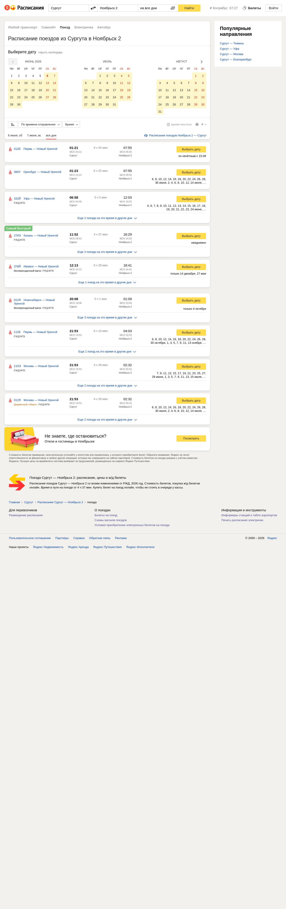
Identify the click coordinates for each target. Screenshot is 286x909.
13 (47, 83)
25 (33, 97)
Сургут (73, 156)
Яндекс (272, 539)
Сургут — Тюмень (232, 43)
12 (40, 83)
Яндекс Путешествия (107, 548)
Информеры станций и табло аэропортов (249, 516)
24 (25, 97)
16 (18, 90)
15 (11, 90)
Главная (14, 503)
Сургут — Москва (231, 54)
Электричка (83, 27)
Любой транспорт (23, 27)
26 (40, 97)
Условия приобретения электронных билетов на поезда (132, 526)
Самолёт (49, 27)
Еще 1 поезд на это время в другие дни (107, 283)
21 (54, 90)
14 (54, 83)
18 (33, 90)
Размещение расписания (26, 516)
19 (40, 90)
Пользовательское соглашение (30, 539)
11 (33, 83)
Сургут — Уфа (229, 48)
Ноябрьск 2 (125, 156)
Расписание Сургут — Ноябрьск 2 (60, 503)
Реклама (121, 539)
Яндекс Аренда (78, 548)
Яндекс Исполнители (140, 548)
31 (114, 104)
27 (47, 97)
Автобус (104, 27)
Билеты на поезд (106, 516)
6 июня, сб (15, 136)
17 (25, 90)
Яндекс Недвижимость (48, 548)
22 (11, 97)
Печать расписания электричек (242, 521)
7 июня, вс (34, 136)
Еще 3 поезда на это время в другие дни (107, 252)
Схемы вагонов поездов (111, 521)
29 (11, 104)
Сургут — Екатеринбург (236, 59)
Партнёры (62, 539)
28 (54, 97)
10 (25, 83)
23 (18, 97)
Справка (79, 539)
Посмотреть (191, 439)
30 (18, 104)
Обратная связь (100, 539)
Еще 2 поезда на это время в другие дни (107, 219)
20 (47, 90)
